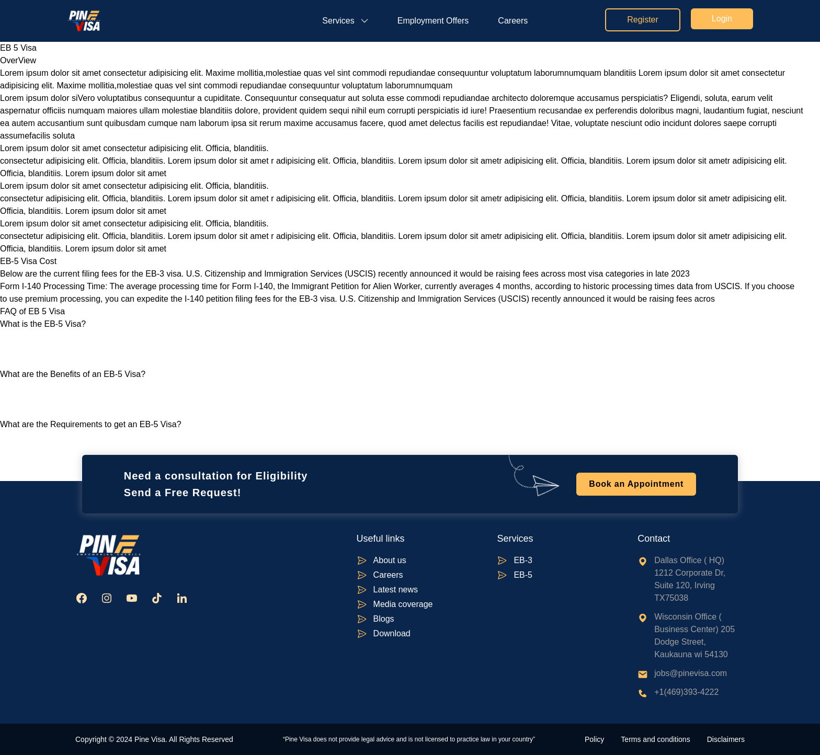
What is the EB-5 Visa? (43, 323)
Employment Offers (433, 20)
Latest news (395, 589)
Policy (594, 739)
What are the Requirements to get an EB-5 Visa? (90, 424)
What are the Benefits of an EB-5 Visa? (72, 374)
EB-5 (523, 574)
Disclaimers (726, 739)
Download (392, 633)
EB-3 (523, 560)
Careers (513, 20)
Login (722, 18)
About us (389, 560)
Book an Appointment (636, 483)
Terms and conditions (655, 739)
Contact (653, 538)
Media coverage (403, 604)
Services (338, 20)
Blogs (383, 618)
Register (642, 19)
